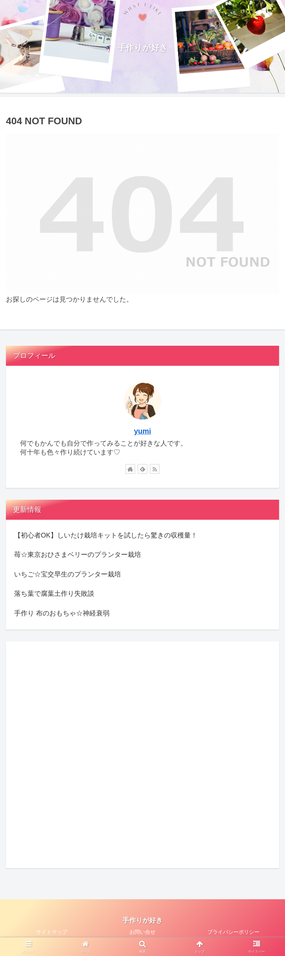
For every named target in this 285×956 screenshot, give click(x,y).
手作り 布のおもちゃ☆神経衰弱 (61, 613)
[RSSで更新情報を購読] (155, 469)
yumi (142, 431)
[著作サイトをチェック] (130, 469)
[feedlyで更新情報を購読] (142, 469)
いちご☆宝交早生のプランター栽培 (67, 574)
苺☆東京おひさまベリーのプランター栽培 (77, 554)
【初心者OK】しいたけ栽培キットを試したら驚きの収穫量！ (105, 535)
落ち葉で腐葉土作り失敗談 (54, 593)
